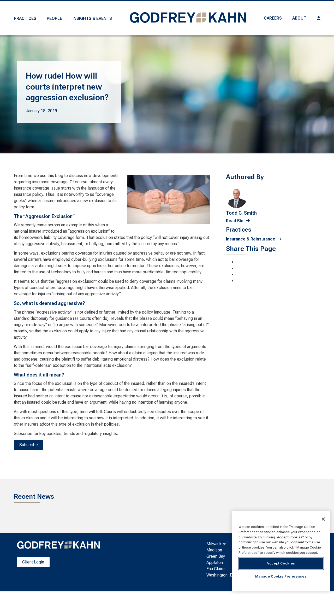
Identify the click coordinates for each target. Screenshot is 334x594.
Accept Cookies (281, 563)
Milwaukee (216, 543)
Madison (214, 550)
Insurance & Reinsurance (250, 239)
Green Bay (215, 556)
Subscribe (28, 444)
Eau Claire (215, 568)
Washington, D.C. (221, 575)
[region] (281, 551)
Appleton (214, 562)
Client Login (33, 562)
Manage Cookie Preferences (281, 576)
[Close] (323, 519)
